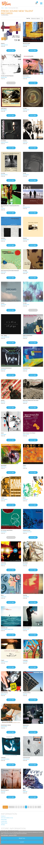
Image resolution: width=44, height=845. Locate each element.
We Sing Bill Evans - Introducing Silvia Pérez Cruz (10, 206)
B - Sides (25, 108)
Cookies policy (4, 821)
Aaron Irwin (25, 401)
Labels (6, 7)
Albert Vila (25, 694)
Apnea (2, 432)
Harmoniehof (3, 465)
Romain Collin (4, 77)
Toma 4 (24, 465)
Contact (2, 497)
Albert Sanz (25, 726)
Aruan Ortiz (25, 142)
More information (4, 835)
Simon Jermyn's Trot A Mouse (29, 432)
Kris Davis (25, 564)
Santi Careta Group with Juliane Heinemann (10, 270)
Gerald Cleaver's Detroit (6, 725)
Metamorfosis (26, 725)
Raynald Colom (26, 629)
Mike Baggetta (4, 109)
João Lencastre (26, 109)
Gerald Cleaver (4, 726)
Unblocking (3, 562)
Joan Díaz (3, 208)
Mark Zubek (3, 369)
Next (39, 807)
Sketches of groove (27, 627)
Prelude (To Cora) (26, 530)
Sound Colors (26, 75)
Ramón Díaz (3, 564)
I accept (22, 842)
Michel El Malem (4, 174)
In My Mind (3, 757)
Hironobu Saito (26, 304)
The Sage (25, 270)
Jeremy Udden (26, 239)
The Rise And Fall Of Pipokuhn (7, 75)
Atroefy (24, 173)
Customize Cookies (13, 835)
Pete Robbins (3, 531)
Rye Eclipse (25, 562)
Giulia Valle (25, 369)
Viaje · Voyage (4, 335)
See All (5, 807)
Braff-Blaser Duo (26, 207)
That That (25, 595)
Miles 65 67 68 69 (26, 43)
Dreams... (3, 303)
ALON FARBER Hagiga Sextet (7, 629)
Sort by (28, 18)
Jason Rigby (25, 272)
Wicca (2, 595)
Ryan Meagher (26, 174)
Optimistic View (4, 627)
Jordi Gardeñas (26, 44)
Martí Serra (25, 337)
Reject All (22, 838)
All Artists (3, 824)
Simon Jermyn (26, 434)
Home (2, 7)
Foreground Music (27, 692)
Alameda (25, 140)
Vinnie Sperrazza (4, 44)
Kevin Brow (25, 499)
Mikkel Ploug (3, 466)
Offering (2, 400)
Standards (3, 238)
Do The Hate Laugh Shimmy (6, 530)
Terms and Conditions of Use (7, 817)
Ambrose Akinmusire (27, 531)
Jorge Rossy (3, 596)
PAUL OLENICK (4, 499)
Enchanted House (26, 368)
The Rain (25, 303)
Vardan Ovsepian (4, 661)
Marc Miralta (3, 304)
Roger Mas (25, 791)
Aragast (2, 660)
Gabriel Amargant (4, 142)
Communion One (26, 757)
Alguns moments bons (27, 335)
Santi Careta (3, 272)
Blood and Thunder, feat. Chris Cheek (30, 400)
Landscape (25, 660)
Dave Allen (3, 791)
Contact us (3, 816)
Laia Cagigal (3, 434)
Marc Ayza (3, 401)
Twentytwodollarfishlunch (6, 368)
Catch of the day (4, 692)
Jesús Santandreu (26, 77)
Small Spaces (4, 108)
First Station (3, 140)
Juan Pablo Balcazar (5, 337)
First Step (3, 173)
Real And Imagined (5, 790)
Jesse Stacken (26, 596)
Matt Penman (3, 694)
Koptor (24, 497)
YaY (24, 205)
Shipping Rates (4, 823)
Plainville (25, 238)
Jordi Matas (25, 661)
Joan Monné (3, 239)
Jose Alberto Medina (5, 759)
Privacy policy (4, 819)
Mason (24, 790)
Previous (11, 807)
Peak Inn (2, 43)
